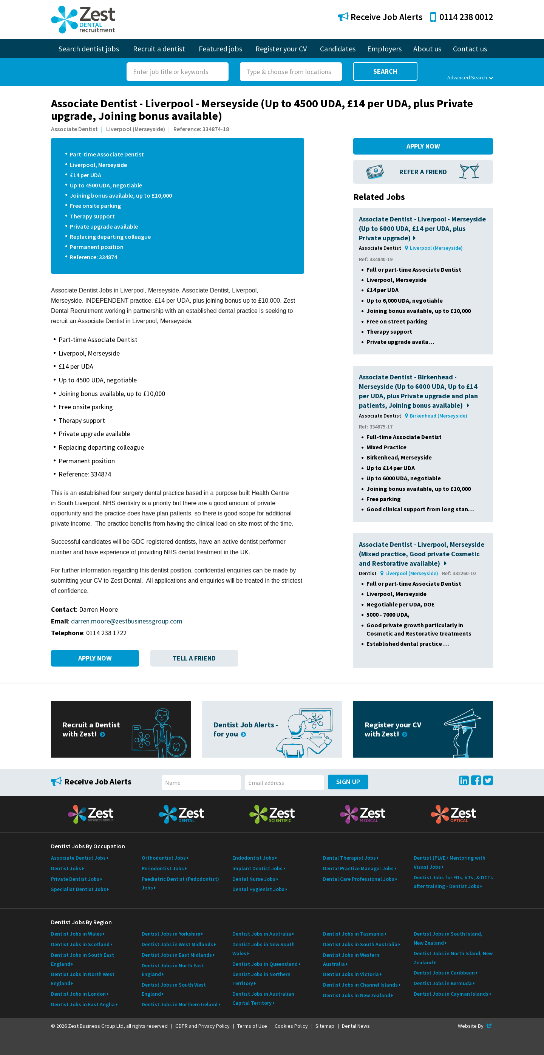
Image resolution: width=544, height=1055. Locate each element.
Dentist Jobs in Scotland (80, 944)
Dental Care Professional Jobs (358, 879)
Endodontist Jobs (253, 857)
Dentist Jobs (66, 868)
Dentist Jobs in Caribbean (444, 972)
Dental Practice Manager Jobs (358, 868)
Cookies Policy (291, 1026)
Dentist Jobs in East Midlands (177, 954)
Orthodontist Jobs (164, 857)
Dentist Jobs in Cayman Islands (451, 993)
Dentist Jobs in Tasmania (353, 933)
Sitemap (324, 1026)
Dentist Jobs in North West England (82, 979)
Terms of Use (252, 1026)
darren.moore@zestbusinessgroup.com (126, 621)
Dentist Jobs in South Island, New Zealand (448, 938)
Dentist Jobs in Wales (76, 933)
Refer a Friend (423, 171)
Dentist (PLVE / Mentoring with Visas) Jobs (449, 862)
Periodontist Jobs (163, 868)
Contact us (470, 48)
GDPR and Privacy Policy (202, 1026)
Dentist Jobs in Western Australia (351, 959)
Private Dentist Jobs (75, 879)
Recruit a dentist (159, 48)
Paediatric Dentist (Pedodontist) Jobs (180, 883)
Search (385, 71)
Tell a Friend (194, 658)
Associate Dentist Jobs (78, 857)
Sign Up (348, 781)
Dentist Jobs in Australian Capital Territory (263, 998)
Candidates (337, 48)
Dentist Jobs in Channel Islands (360, 984)
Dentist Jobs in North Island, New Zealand (453, 958)
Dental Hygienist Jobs (258, 889)
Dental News (356, 1026)
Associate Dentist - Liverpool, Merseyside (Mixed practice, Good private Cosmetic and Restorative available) (421, 554)
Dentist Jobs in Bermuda (443, 983)
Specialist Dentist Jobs (78, 889)
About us (427, 48)
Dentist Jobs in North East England (173, 970)
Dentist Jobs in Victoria (351, 974)
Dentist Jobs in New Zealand (356, 995)
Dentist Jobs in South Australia (360, 944)
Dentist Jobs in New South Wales (263, 949)
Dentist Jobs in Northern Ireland (180, 1004)
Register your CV (281, 48)
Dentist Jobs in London (78, 993)
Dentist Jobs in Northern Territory (261, 979)
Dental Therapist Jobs (349, 857)
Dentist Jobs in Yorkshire (171, 933)
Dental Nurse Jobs (253, 879)
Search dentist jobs (89, 48)
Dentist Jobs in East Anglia (83, 1004)
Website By (475, 1026)
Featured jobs (220, 48)
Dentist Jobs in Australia (261, 933)
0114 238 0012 (461, 17)
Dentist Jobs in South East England (82, 959)
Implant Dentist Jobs (257, 868)
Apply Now (95, 658)
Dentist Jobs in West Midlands (177, 944)
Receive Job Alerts (380, 17)
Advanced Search (470, 77)
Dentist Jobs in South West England (174, 989)
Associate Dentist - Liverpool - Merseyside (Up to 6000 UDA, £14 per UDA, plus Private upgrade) (422, 228)
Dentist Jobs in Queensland (265, 964)
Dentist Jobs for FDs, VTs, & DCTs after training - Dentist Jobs (453, 882)
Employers (384, 48)
